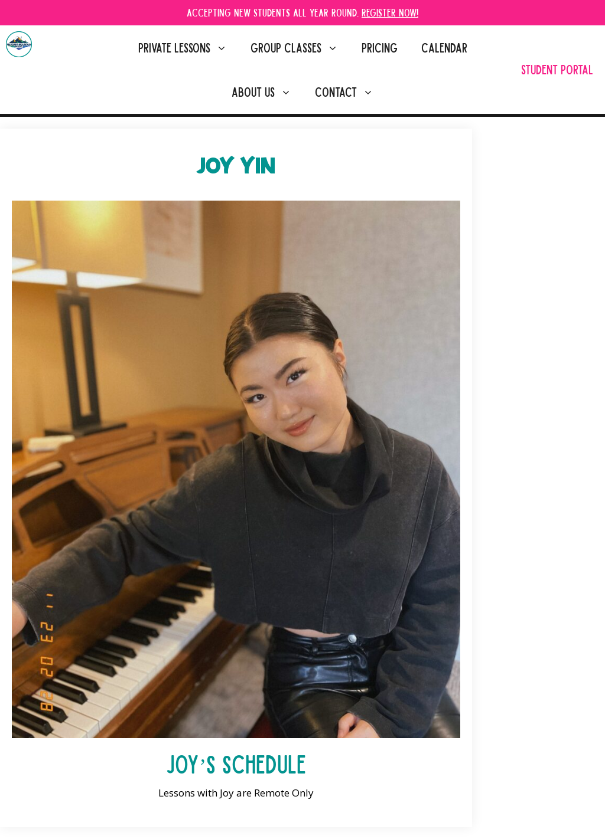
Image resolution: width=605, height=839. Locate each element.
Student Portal (557, 69)
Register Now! (390, 12)
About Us (267, 92)
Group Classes (300, 47)
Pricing (380, 47)
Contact (350, 92)
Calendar (444, 47)
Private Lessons (188, 47)
